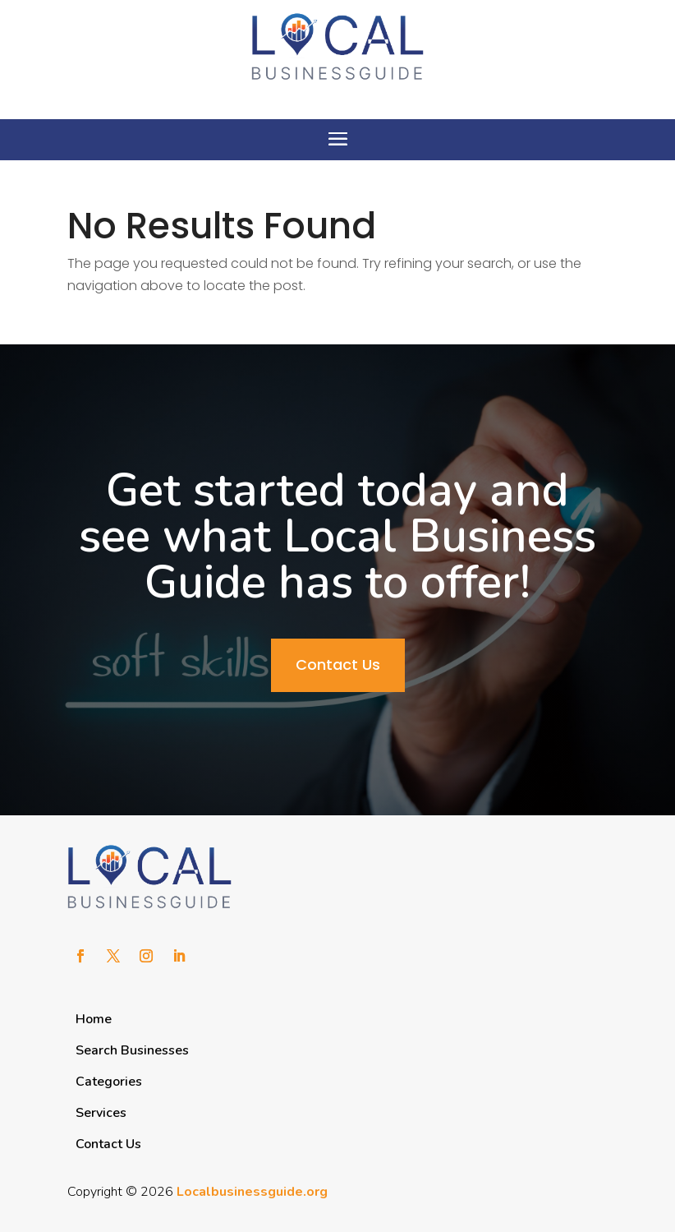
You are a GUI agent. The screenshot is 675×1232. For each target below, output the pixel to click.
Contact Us (338, 664)
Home (94, 1019)
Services (101, 1113)
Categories (109, 1082)
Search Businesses (132, 1050)
